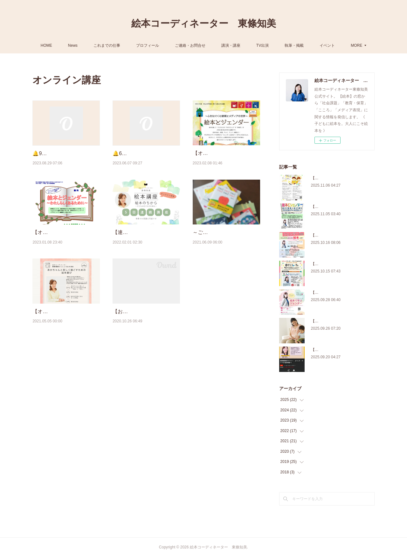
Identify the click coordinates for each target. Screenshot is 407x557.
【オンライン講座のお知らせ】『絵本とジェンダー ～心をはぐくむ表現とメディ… (226, 161)
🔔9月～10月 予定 (53, 153)
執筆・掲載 (309, 45)
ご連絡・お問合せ (205, 45)
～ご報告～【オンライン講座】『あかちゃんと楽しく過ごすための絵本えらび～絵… (226, 256)
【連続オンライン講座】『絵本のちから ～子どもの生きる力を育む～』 (146, 256)
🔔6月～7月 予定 (132, 153)
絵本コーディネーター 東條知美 (203, 23)
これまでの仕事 (122, 45)
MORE (341, 45)
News (88, 45)
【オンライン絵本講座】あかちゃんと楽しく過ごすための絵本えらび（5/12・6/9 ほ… (65, 351)
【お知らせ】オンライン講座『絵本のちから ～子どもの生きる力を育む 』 (146, 351)
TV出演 (278, 45)
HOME (62, 45)
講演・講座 (246, 45)
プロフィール (163, 45)
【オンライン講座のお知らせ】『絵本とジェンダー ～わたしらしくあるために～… (65, 256)
